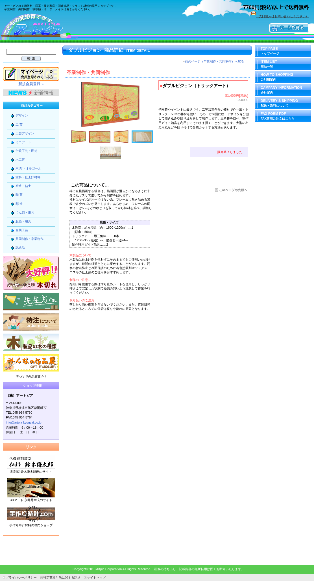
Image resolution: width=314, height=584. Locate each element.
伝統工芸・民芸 (26, 151)
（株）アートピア (42, 26)
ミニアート (23, 142)
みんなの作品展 (31, 363)
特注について (31, 322)
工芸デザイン (25, 133)
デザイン (22, 115)
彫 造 (19, 203)
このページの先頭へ (230, 190)
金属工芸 (22, 230)
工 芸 (19, 124)
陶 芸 (19, 194)
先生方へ (31, 301)
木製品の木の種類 (31, 342)
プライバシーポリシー (21, 577)
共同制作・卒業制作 (29, 239)
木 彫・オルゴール (28, 168)
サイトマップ (96, 577)
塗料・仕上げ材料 (28, 177)
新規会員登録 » (30, 84)
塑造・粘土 (23, 186)
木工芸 (20, 159)
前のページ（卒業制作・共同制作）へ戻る (214, 61)
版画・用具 (23, 221)
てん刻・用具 (25, 212)
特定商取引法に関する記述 (61, 577)
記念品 (20, 247)
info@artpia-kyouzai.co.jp (24, 422)
